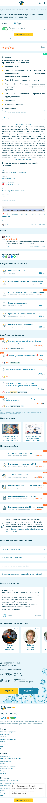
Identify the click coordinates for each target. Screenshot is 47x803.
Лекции (2, 790)
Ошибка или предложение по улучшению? (14, 220)
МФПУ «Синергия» (10, 184)
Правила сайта (5, 756)
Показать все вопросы (23, 160)
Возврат (3, 763)
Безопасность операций (8, 766)
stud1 (5, 225)
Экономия (3, 736)
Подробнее (28, 691)
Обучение (9, 691)
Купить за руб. (23, 34)
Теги (1, 749)
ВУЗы (2, 795)
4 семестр (23, 191)
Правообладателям (6, 768)
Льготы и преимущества (8, 739)
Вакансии (3, 773)
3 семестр (15, 191)
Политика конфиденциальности (10, 758)
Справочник (4, 744)
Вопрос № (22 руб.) (23, 124)
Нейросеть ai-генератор (8, 785)
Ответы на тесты (5, 788)
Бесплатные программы (8, 732)
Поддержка (4, 771)
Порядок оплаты (5, 761)
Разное (2, 741)
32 (3, 203)
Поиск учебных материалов (9, 780)
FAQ (1, 746)
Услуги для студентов (7, 783)
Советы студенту (5, 734)
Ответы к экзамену (18, 172)
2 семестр (6, 191)
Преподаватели (5, 793)
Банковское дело (8, 178)
